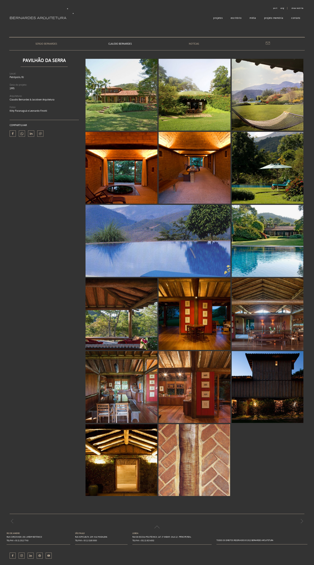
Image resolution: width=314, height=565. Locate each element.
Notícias (194, 43)
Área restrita (297, 8)
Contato (295, 17)
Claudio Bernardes (120, 43)
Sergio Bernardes (46, 43)
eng (282, 8)
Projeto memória (273, 17)
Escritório (236, 17)
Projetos (218, 17)
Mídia (253, 17)
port (275, 8)
